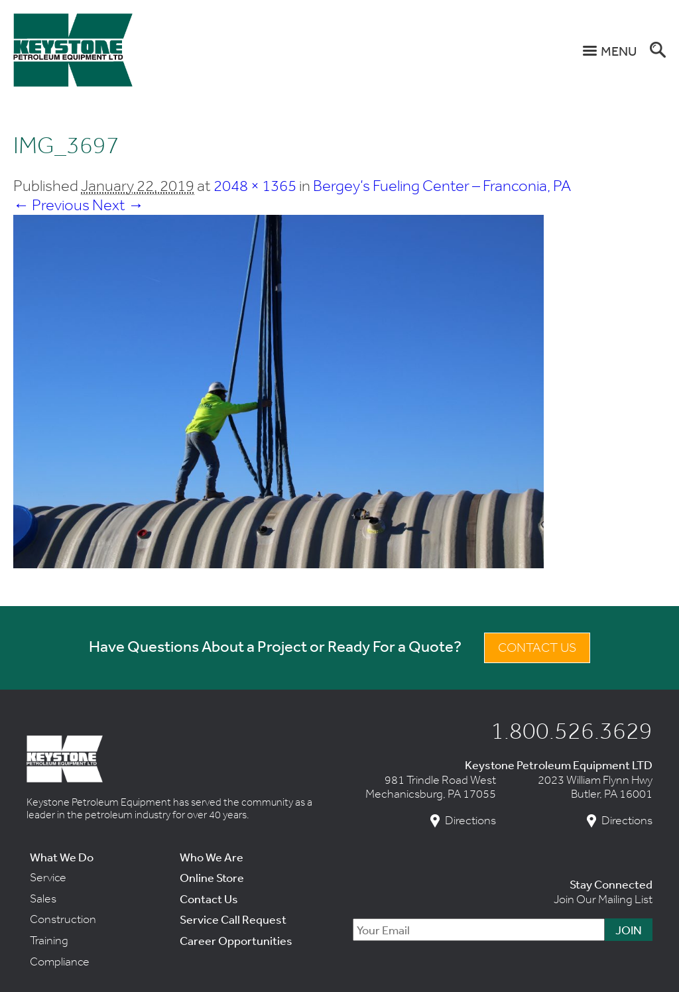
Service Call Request (233, 919)
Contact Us (537, 647)
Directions (470, 821)
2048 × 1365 (255, 185)
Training (49, 940)
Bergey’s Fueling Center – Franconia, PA (442, 185)
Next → (118, 205)
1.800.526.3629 (571, 730)
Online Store (212, 877)
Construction (63, 919)
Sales (43, 898)
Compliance (60, 961)
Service (48, 877)
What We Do (61, 856)
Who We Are (211, 856)
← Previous (51, 205)
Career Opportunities (236, 940)
